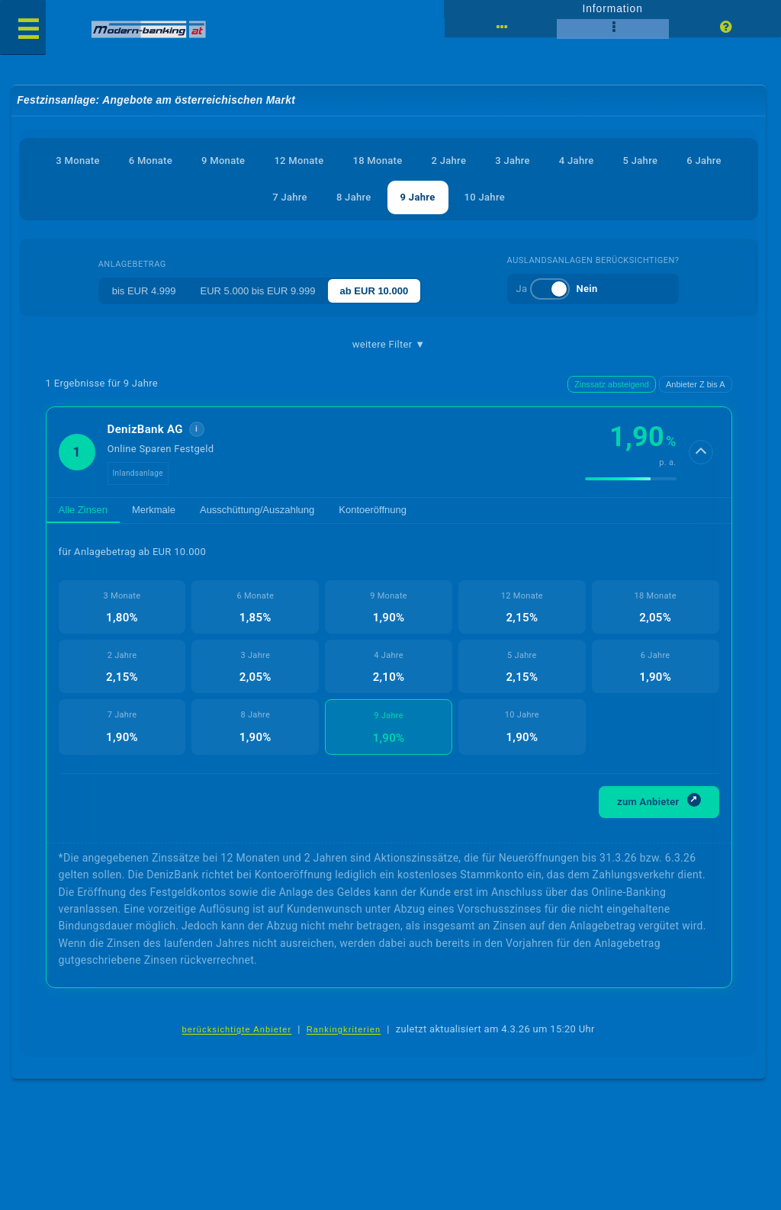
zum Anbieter (659, 800)
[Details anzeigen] (701, 452)
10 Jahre (484, 197)
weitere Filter (389, 345)
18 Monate (377, 160)
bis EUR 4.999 (144, 291)
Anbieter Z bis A (695, 384)
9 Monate (223, 160)
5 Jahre (640, 160)
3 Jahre (512, 160)
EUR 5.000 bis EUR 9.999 (258, 291)
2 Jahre (449, 160)
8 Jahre (353, 197)
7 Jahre (289, 197)
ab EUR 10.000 (374, 291)
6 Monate (150, 160)
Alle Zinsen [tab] (83, 509)
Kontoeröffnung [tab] (373, 509)
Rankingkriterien (344, 1029)
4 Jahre (576, 160)
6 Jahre (704, 160)
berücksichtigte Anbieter (236, 1029)
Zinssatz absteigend (611, 384)
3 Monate (77, 160)
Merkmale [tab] (153, 509)
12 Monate (298, 160)
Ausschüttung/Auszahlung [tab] (257, 509)
